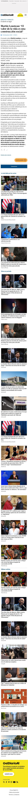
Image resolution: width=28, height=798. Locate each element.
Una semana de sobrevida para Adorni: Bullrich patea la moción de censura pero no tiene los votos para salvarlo (13, 264)
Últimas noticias (5, 569)
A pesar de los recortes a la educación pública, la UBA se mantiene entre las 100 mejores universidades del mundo (14, 388)
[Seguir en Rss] (17, 782)
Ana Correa (3, 708)
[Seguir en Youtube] (14, 782)
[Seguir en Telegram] (8, 782)
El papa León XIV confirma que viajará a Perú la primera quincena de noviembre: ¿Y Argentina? (13, 512)
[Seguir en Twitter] (4, 782)
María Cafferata (4, 267)
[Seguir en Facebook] (6, 782)
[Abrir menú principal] (26, 15)
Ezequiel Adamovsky (5, 243)
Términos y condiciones (14, 794)
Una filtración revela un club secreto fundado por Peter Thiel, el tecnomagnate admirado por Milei (14, 193)
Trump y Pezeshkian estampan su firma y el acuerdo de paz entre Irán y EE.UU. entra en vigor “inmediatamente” (13, 463)
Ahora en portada (6, 271)
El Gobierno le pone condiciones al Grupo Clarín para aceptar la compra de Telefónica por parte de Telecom (14, 413)
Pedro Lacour (4, 319)
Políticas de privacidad (14, 792)
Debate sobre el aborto (6, 155)
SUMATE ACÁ (8, 774)
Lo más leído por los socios (8, 173)
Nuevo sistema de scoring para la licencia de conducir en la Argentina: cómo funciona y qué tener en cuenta (13, 752)
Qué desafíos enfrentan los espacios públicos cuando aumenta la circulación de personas (13, 729)
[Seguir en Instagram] (11, 782)
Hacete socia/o (20, 15)
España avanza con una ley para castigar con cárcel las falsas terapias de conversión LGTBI (13, 562)
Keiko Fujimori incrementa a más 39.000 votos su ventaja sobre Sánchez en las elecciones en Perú (13, 537)
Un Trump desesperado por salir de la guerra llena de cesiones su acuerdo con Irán (13, 216)
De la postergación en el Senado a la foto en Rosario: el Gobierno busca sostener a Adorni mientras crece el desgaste (13, 316)
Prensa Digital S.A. (14, 790)
